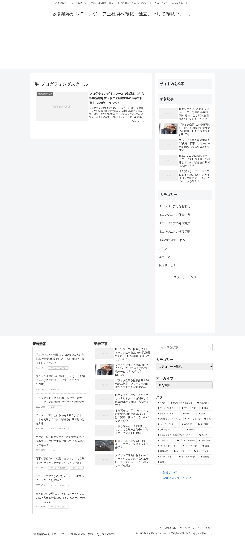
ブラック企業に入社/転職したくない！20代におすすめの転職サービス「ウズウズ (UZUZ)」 (60, 380)
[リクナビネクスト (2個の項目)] (168, 408)
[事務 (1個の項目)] (207, 419)
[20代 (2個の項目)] (206, 408)
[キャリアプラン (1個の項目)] (202, 451)
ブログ (208, 528)
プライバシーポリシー (191, 528)
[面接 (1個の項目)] (206, 446)
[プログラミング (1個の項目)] (182, 451)
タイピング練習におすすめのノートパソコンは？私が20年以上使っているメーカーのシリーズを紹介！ (60, 497)
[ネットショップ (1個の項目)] (192, 419)
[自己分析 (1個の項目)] (188, 424)
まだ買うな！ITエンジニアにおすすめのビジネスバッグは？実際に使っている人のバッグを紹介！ (60, 441)
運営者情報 (170, 528)
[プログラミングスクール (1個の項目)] (169, 419)
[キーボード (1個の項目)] (204, 440)
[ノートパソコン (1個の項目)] (165, 440)
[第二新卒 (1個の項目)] (204, 424)
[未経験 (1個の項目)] (205, 435)
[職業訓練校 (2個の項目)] (204, 403)
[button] (209, 347)
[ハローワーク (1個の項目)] (191, 446)
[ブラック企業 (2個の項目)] (190, 408)
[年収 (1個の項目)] (189, 413)
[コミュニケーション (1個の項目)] (168, 446)
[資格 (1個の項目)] (184, 462)
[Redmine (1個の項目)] (199, 429)
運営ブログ (169, 472)
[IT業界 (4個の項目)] (162, 403)
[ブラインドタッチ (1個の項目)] (186, 440)
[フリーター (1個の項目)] (170, 429)
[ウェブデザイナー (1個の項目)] (168, 424)
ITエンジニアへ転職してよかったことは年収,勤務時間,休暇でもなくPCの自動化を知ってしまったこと (60, 358)
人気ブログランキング (176, 477)
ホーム (158, 528)
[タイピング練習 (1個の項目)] (168, 413)
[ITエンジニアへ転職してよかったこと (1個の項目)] (176, 435)
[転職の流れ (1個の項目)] (164, 451)
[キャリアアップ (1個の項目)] (166, 456)
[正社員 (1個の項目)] (205, 456)
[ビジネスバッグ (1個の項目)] (188, 456)
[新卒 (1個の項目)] (204, 413)
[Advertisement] (122, 46)
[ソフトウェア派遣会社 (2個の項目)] (182, 403)
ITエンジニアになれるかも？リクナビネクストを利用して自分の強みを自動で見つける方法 (60, 419)
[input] (184, 347)
